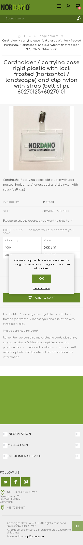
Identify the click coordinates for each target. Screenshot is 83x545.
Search (79, 19)
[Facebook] (15, 481)
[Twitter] (5, 481)
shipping (13, 532)
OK (41, 278)
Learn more (41, 288)
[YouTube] (25, 481)
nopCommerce (34, 536)
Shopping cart (77, 6)
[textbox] (37, 19)
